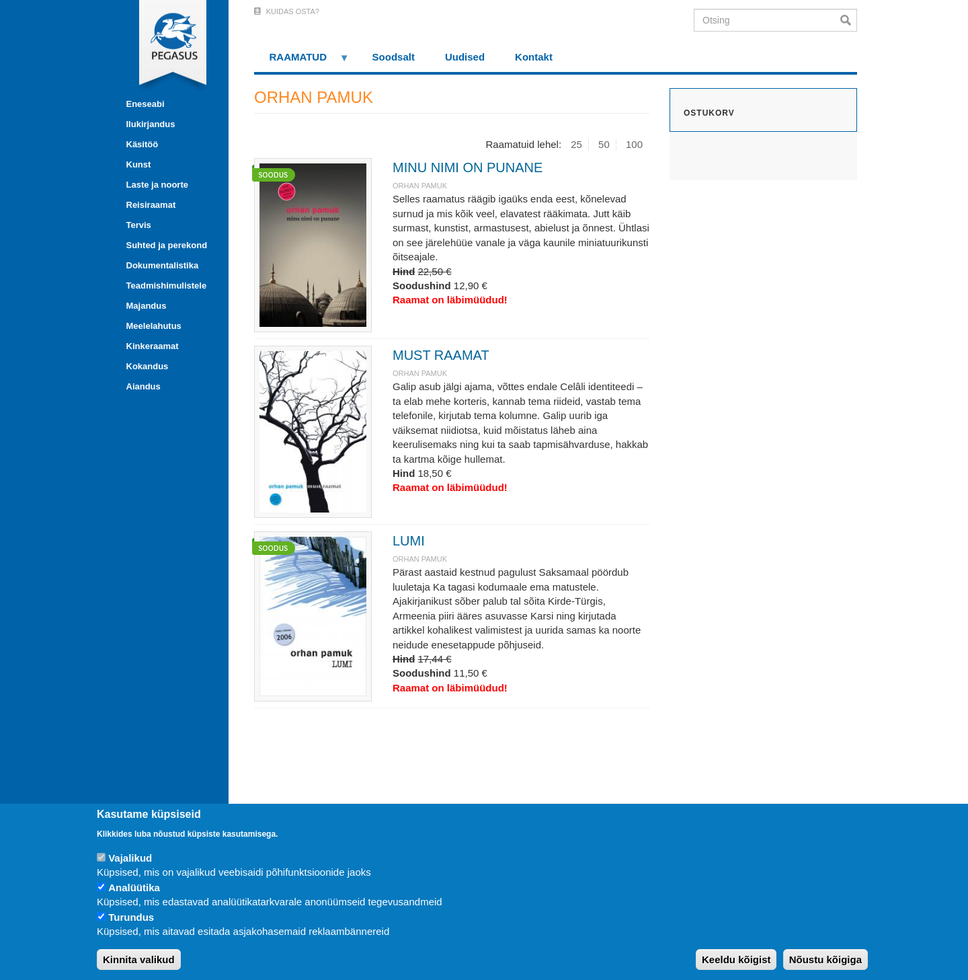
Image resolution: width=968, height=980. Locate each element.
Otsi (848, 20)
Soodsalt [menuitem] (393, 57)
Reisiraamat (151, 205)
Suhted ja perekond (167, 245)
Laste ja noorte (157, 185)
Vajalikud (130, 858)
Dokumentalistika (162, 265)
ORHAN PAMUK (420, 186)
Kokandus (147, 366)
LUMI (409, 540)
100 (634, 144)
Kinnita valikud (139, 959)
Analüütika (134, 887)
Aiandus (143, 386)
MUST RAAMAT (441, 355)
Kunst (138, 164)
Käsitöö (142, 144)
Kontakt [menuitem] (534, 57)
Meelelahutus (154, 326)
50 (604, 144)
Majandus (146, 306)
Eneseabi (145, 104)
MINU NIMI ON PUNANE (467, 167)
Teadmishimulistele (166, 285)
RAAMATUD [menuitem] (302, 61)
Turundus (131, 917)
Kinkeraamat (152, 346)
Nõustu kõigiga (825, 959)
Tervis (138, 225)
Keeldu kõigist (736, 959)
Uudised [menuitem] (465, 57)
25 (576, 144)
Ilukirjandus (150, 124)
